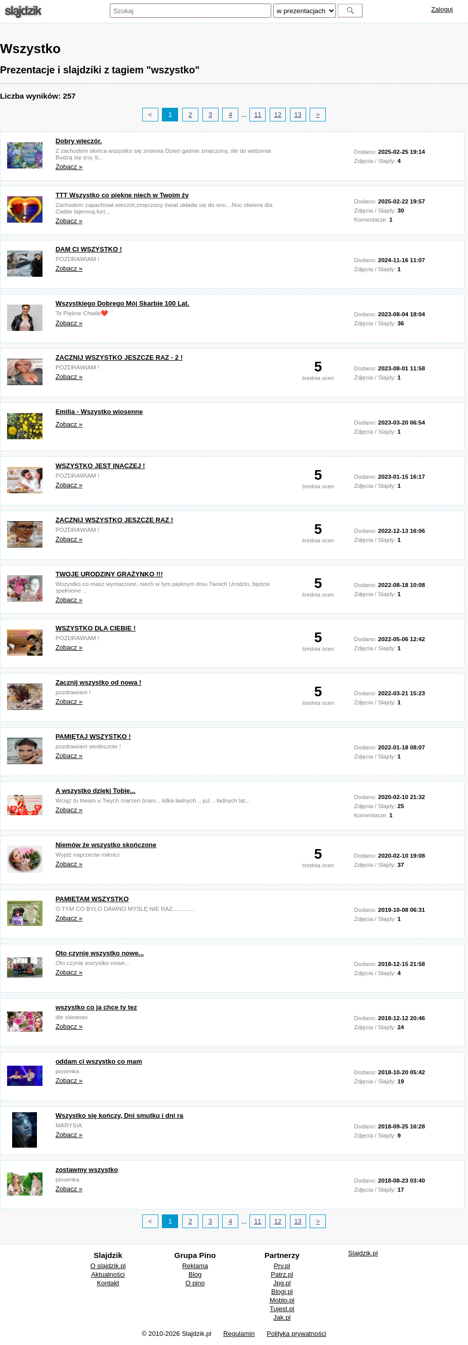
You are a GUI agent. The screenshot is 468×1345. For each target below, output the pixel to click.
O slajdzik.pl (107, 1266)
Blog (195, 1274)
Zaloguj (442, 9)
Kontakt (108, 1283)
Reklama (195, 1266)
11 (257, 114)
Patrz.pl (282, 1274)
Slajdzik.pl (363, 1253)
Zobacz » (69, 167)
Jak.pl (281, 1317)
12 (277, 114)
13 (297, 114)
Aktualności (107, 1274)
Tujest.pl (282, 1309)
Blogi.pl (282, 1291)
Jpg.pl (282, 1283)
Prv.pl (282, 1266)
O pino (194, 1283)
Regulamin (238, 1333)
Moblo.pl (282, 1300)
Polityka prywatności (296, 1333)
